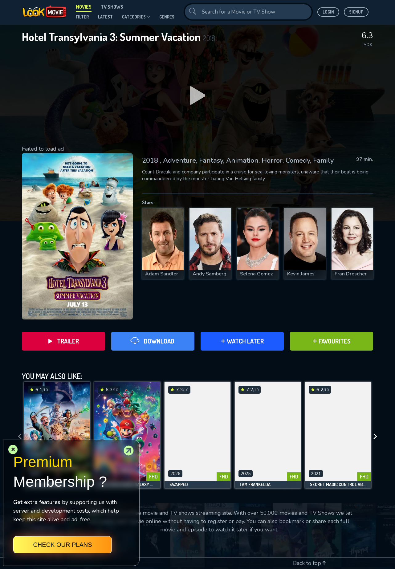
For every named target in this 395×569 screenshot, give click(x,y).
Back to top (309, 563)
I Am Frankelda (255, 484)
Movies (84, 7)
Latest (105, 16)
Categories (136, 17)
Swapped (178, 484)
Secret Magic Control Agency (338, 484)
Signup (356, 11)
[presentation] (17, 436)
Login (328, 11)
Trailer (63, 341)
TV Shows (112, 7)
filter (82, 16)
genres (166, 16)
